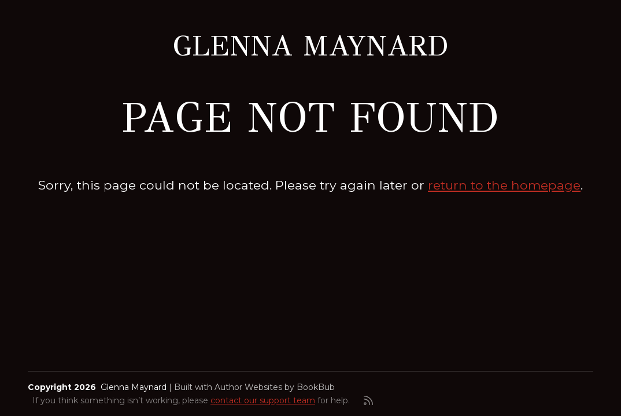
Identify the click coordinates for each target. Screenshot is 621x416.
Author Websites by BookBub (275, 387)
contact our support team (262, 400)
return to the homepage (504, 184)
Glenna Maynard (310, 46)
